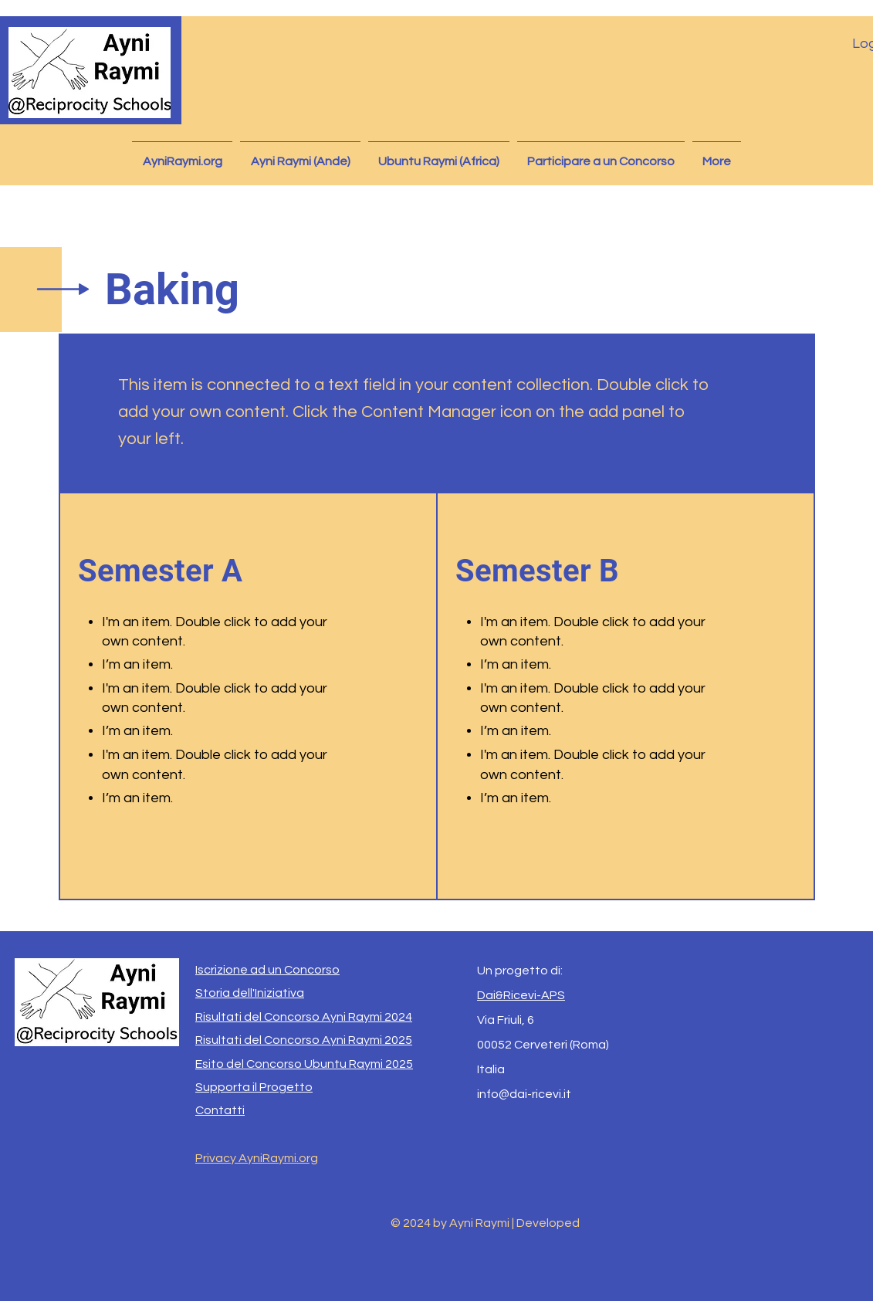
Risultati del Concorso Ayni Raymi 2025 (303, 1040)
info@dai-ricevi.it (524, 1094)
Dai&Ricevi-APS (521, 995)
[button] (300, 154)
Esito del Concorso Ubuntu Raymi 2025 (304, 1064)
